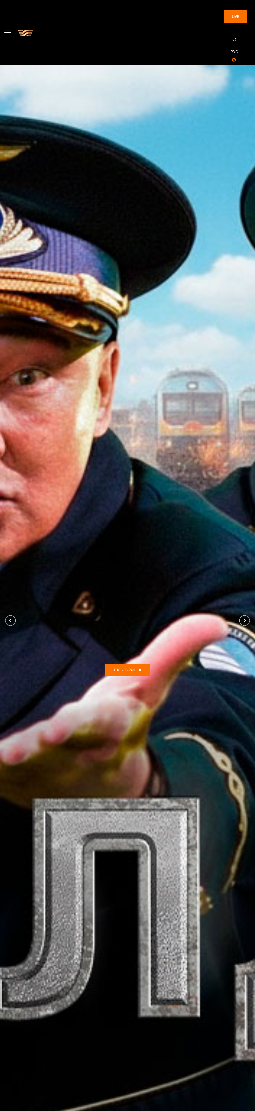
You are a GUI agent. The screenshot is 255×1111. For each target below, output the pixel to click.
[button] (10, 620)
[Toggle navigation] (7, 32)
